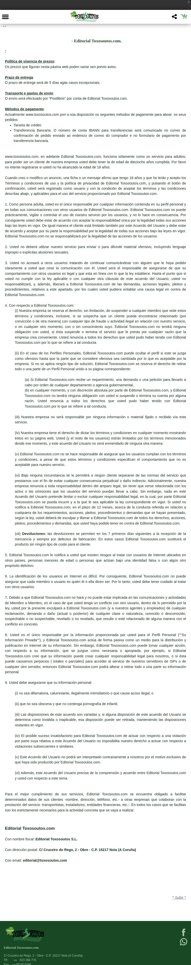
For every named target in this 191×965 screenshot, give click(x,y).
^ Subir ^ (179, 897)
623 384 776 (24, 960)
